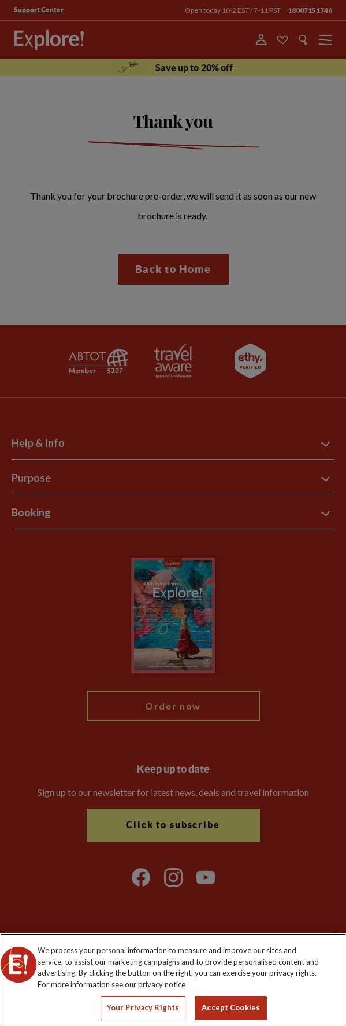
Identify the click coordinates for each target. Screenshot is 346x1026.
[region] (173, 979)
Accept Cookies (231, 1007)
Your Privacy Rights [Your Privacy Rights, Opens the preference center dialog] (143, 1007)
